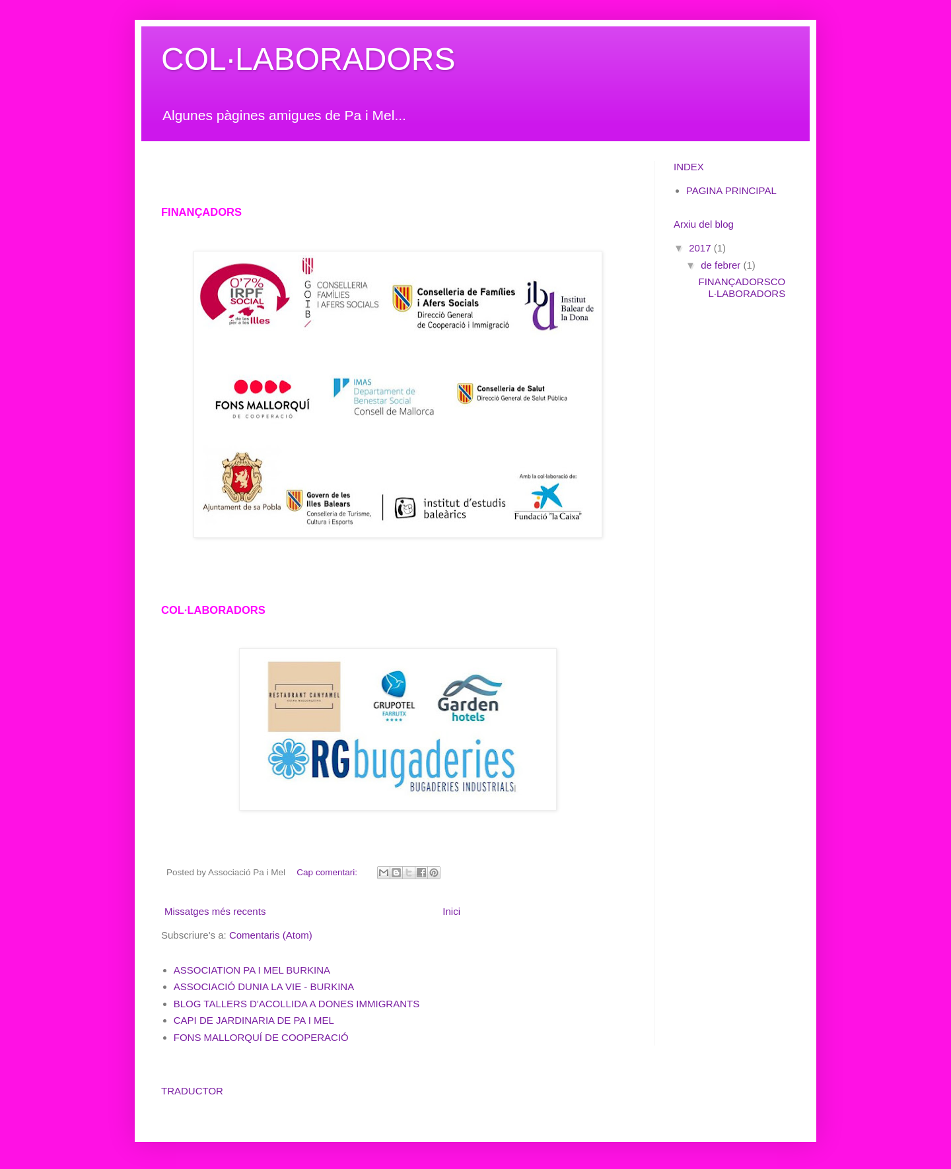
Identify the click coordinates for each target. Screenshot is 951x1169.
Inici (451, 911)
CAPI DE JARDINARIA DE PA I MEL (254, 1020)
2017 (701, 247)
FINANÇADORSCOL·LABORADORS (742, 287)
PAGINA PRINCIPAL (731, 190)
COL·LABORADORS (308, 59)
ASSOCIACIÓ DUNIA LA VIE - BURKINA (264, 986)
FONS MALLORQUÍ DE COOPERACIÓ (261, 1037)
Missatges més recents (214, 911)
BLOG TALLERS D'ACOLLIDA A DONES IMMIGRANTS (296, 1003)
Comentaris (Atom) (270, 935)
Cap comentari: (328, 872)
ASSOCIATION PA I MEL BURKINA (252, 970)
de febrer (722, 265)
